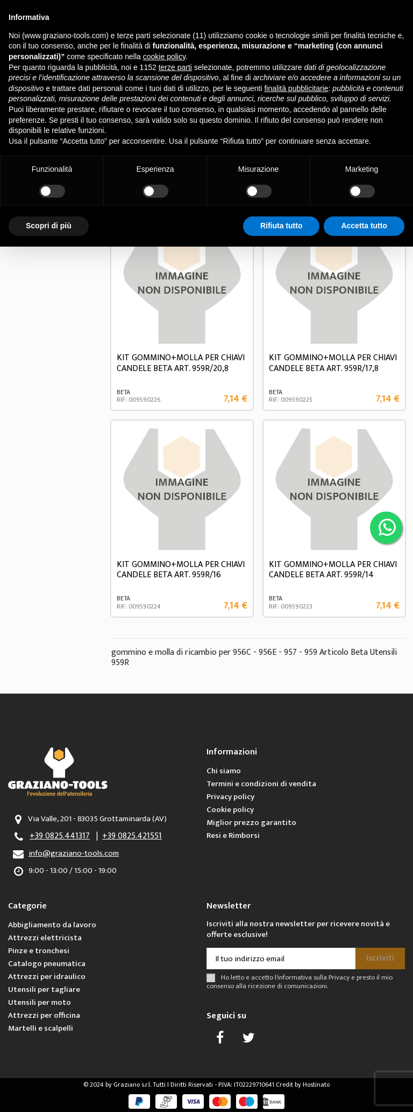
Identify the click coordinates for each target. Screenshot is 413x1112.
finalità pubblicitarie (296, 88)
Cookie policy (230, 809)
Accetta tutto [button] (364, 225)
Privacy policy (230, 796)
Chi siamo (223, 771)
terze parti (175, 67)
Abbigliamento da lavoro (52, 925)
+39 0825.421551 (132, 836)
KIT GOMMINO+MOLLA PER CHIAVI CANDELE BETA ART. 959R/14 (333, 569)
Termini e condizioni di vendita (261, 784)
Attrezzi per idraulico (47, 976)
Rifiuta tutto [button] (281, 225)
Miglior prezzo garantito (251, 822)
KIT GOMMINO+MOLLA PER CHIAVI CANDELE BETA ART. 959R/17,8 (333, 363)
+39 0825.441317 (60, 836)
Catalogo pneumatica (47, 963)
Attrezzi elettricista (45, 938)
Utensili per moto (39, 1002)
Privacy (339, 977)
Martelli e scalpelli (40, 1028)
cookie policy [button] (164, 56)
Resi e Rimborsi (233, 835)
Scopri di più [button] (49, 225)
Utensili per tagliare (44, 989)
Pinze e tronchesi (38, 950)
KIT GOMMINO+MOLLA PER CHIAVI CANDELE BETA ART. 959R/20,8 (181, 363)
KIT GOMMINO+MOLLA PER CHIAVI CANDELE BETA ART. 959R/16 (181, 569)
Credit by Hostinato (303, 1084)
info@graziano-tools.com (74, 853)
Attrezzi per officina (44, 1015)
